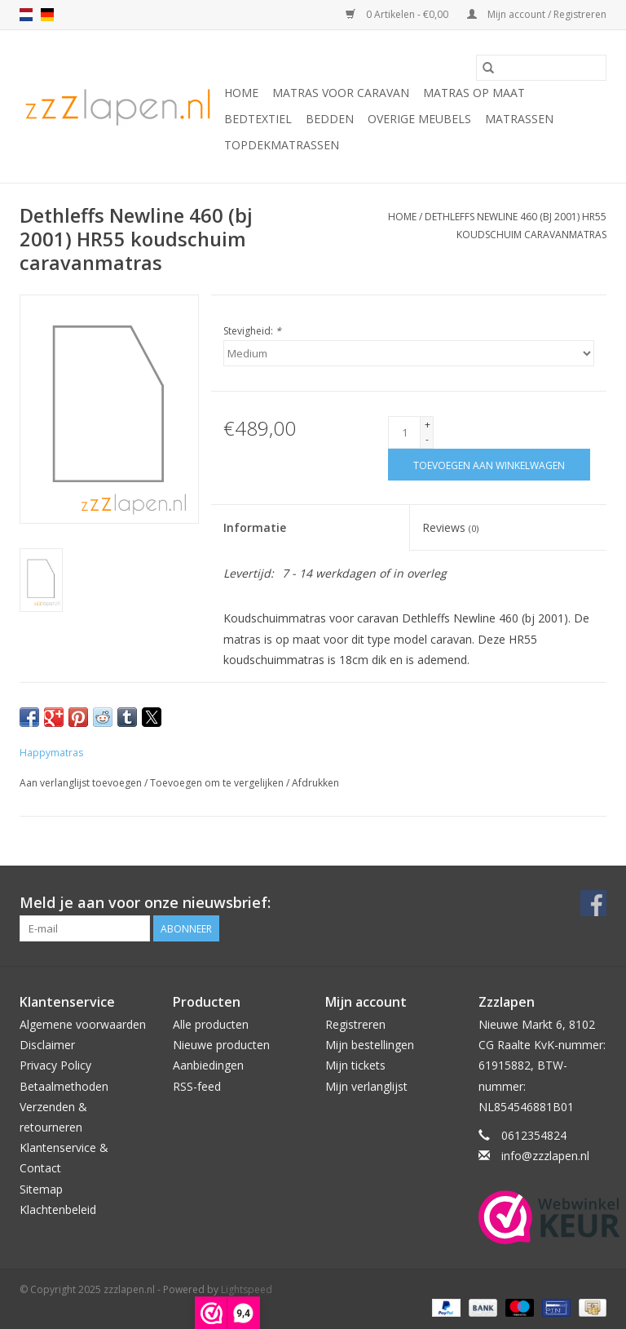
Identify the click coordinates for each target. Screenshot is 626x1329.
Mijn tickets (355, 1065)
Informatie (254, 527)
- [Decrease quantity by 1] (427, 439)
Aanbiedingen (208, 1065)
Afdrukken (315, 783)
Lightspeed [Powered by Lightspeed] (246, 1289)
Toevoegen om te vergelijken (218, 783)
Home (241, 92)
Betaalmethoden (64, 1086)
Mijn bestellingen (369, 1044)
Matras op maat (474, 92)
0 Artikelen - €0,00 (398, 14)
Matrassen (519, 118)
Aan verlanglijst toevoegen (82, 783)
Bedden (330, 118)
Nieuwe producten (221, 1044)
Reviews (450, 527)
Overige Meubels (419, 118)
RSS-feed (197, 1086)
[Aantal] (404, 432)
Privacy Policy (55, 1065)
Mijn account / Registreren (536, 14)
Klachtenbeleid (58, 1209)
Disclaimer (47, 1044)
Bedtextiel (258, 118)
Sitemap (41, 1189)
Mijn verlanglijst (366, 1086)
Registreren (355, 1024)
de (47, 14)
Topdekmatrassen (281, 145)
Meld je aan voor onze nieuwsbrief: (145, 902)
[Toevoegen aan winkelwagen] (489, 465)
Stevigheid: (252, 331)
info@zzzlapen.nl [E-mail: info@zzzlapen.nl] (545, 1155)
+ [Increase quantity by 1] (427, 425)
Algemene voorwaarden (83, 1024)
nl (26, 14)
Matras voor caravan (340, 92)
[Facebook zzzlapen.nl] (593, 903)
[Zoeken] (541, 68)
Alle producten (211, 1024)
